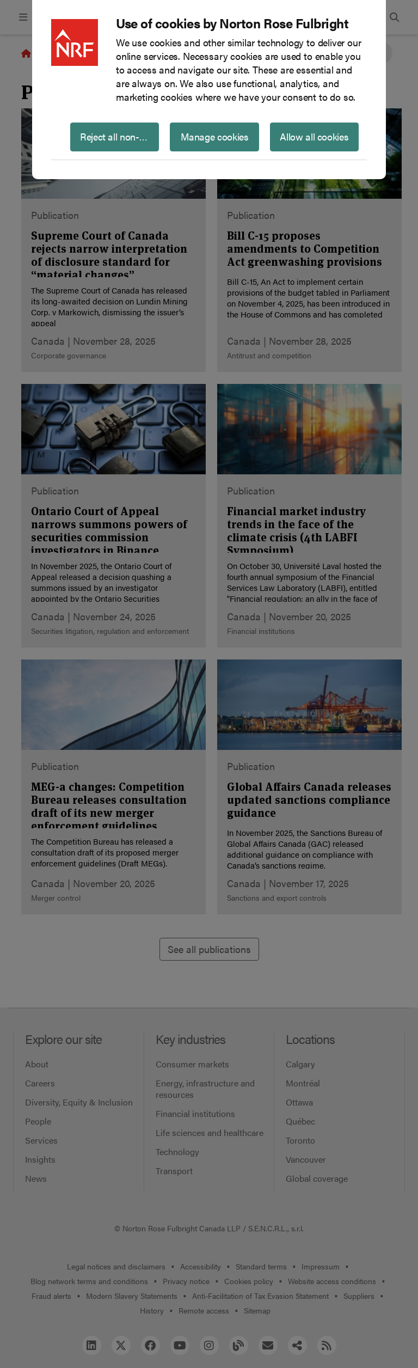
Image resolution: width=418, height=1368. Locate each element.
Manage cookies (215, 136)
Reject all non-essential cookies (119, 136)
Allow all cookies (314, 136)
